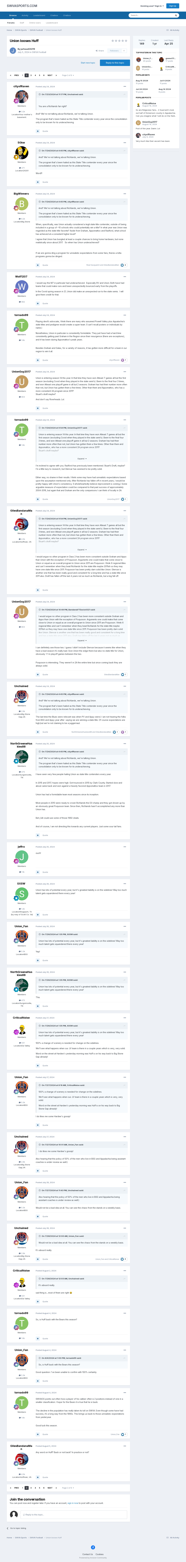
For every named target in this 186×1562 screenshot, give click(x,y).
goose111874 (172, 58)
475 (22, 772)
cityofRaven (21, 86)
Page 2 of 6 (68, 75)
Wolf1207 (21, 276)
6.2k (22, 219)
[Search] (143, 15)
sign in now (73, 1503)
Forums (11, 23)
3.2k (22, 111)
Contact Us (87, 1554)
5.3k (22, 951)
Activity (25, 15)
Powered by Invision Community (93, 1558)
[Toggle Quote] (40, 94)
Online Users (35, 23)
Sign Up (172, 6)
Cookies (100, 1554)
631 (22, 1043)
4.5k (22, 539)
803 (22, 397)
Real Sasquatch (93, 265)
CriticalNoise (21, 1017)
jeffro (21, 846)
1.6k (22, 340)
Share (100, 50)
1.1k (21, 872)
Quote (45, 131)
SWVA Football (39, 52)
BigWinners (21, 193)
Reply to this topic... (33, 1514)
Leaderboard (52, 23)
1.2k (22, 909)
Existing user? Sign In (152, 6)
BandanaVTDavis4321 (79, 609)
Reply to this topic (115, 62)
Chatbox (54, 15)
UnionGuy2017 (21, 371)
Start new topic (88, 62)
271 (22, 168)
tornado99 (21, 315)
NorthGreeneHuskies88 (82, 732)
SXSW (21, 883)
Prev (16, 75)
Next (50, 75)
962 (22, 302)
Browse (12, 16)
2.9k (22, 711)
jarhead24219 (28, 49)
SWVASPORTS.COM (22, 6)
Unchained (72, 94)
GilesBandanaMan (111, 265)
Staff (22, 23)
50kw (21, 142)
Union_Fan (21, 926)
